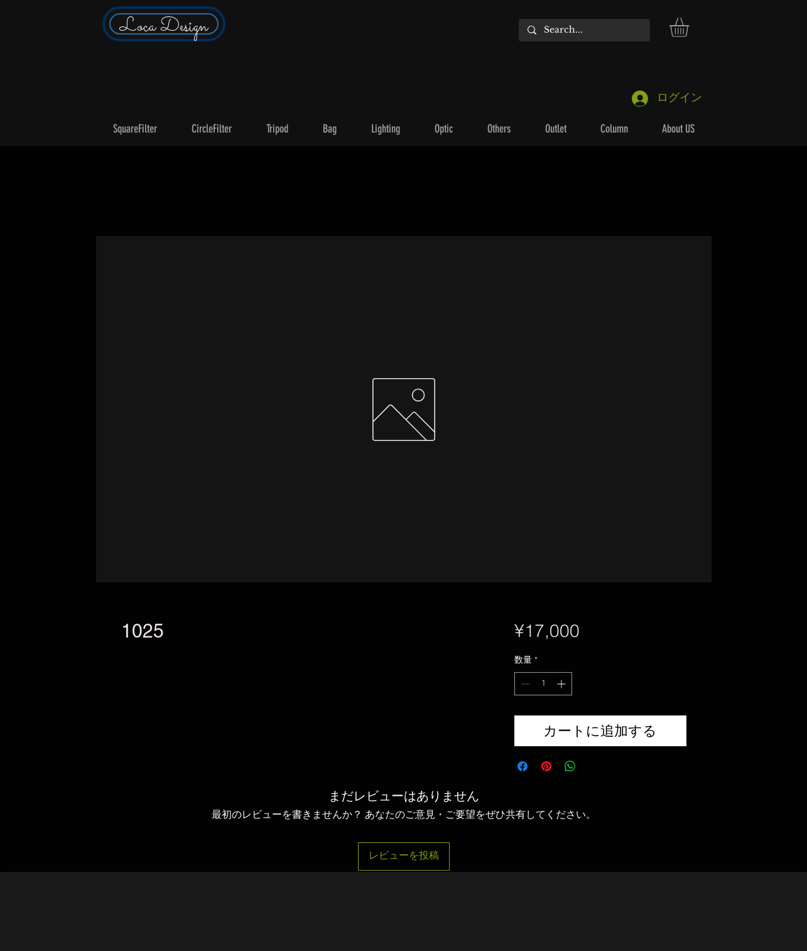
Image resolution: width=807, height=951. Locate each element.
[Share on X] (594, 766)
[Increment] (562, 684)
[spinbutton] (543, 684)
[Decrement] (524, 684)
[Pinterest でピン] (546, 766)
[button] (690, 27)
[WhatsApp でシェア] (570, 766)
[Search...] (584, 30)
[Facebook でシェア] (522, 766)
